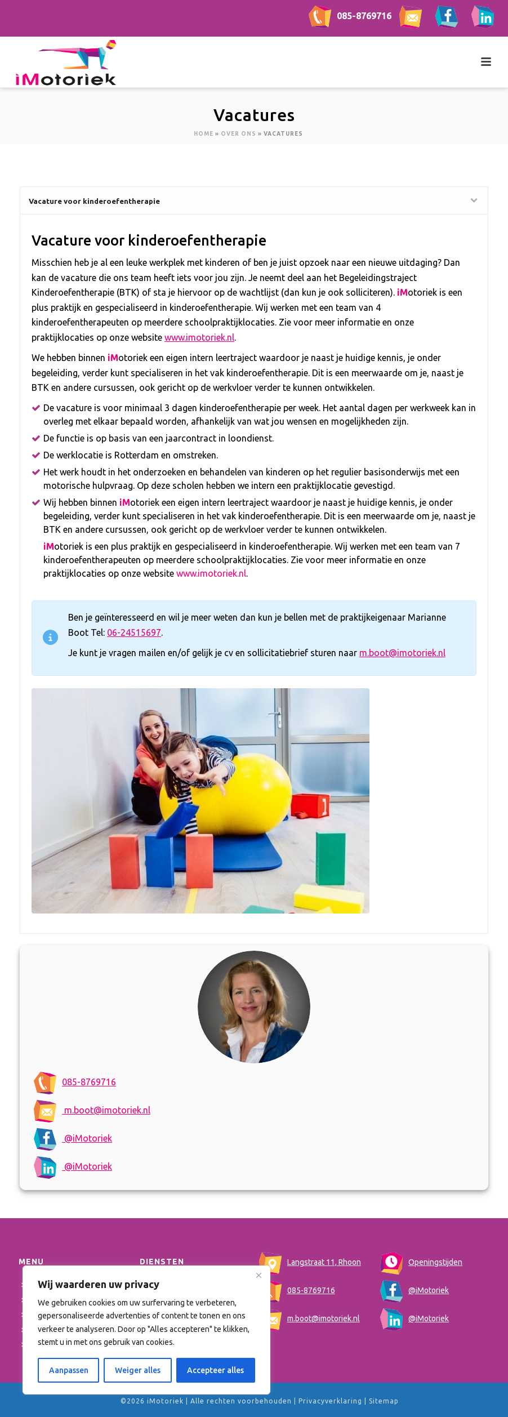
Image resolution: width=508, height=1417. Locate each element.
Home (203, 134)
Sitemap (384, 1401)
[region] (146, 1330)
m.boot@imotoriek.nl (92, 1110)
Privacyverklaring (330, 1401)
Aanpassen (68, 1370)
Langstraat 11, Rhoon (310, 1262)
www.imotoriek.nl (199, 337)
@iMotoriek (73, 1138)
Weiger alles (138, 1370)
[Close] (258, 1275)
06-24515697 (134, 632)
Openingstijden (421, 1262)
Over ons (238, 134)
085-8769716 (350, 16)
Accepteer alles (215, 1370)
